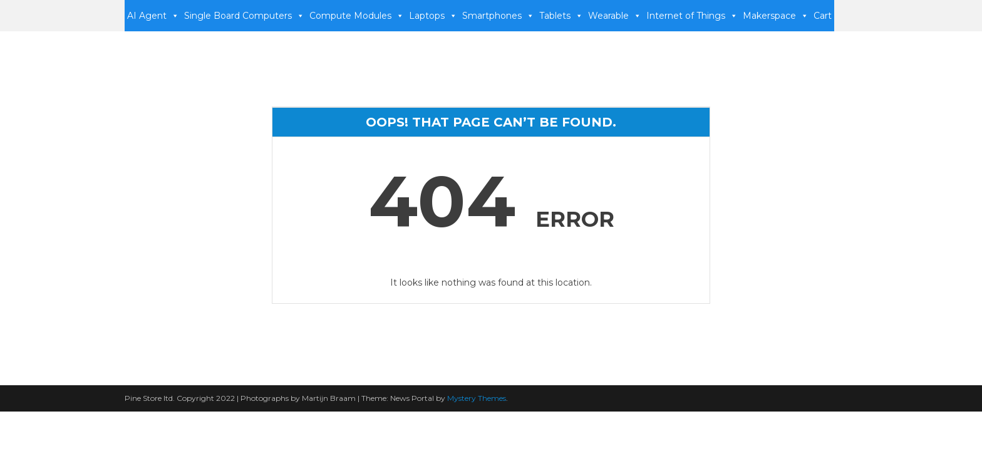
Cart (823, 15)
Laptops (433, 15)
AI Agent (153, 15)
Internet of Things (692, 15)
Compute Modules (356, 15)
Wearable (614, 15)
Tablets (561, 15)
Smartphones (498, 15)
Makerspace (776, 15)
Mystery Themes (476, 398)
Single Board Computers (244, 15)
